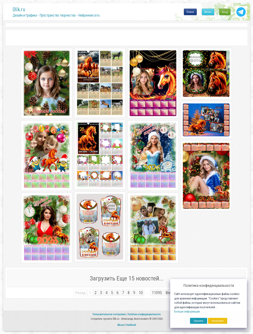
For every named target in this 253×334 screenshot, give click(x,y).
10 (141, 292)
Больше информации (187, 311)
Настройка (218, 320)
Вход (225, 11)
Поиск (190, 11)
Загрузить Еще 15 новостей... (126, 278)
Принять (199, 320)
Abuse (120, 324)
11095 (157, 292)
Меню (208, 11)
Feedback (131, 324)
